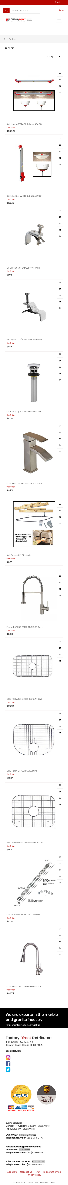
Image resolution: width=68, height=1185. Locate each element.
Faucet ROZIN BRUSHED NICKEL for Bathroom (25, 483)
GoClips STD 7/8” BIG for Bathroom (24, 339)
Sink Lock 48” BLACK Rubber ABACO (24, 124)
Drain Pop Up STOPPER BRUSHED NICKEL (25, 411)
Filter (9, 48)
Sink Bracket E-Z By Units (19, 555)
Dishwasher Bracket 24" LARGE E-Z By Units (25, 914)
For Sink (12, 39)
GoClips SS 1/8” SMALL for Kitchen (23, 267)
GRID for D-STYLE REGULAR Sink (22, 770)
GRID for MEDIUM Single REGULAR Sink (25, 842)
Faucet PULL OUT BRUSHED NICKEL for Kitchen (25, 986)
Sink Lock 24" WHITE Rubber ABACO (24, 195)
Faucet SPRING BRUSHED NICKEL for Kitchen (25, 627)
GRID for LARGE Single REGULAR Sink (24, 698)
